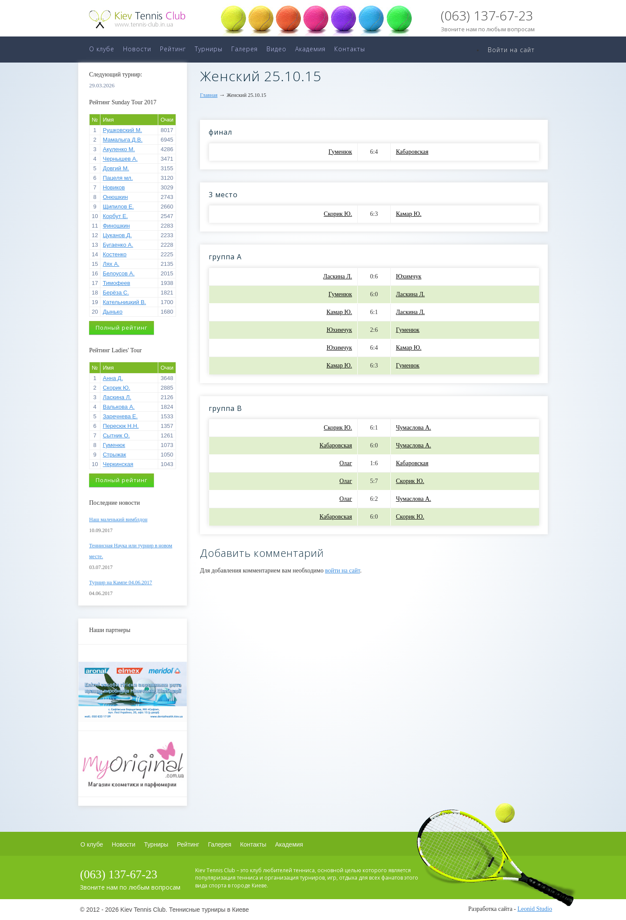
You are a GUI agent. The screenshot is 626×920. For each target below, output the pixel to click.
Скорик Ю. (116, 387)
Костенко (115, 254)
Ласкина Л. (117, 397)
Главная (208, 95)
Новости (137, 49)
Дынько (112, 311)
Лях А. (111, 264)
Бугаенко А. (118, 245)
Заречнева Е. (120, 416)
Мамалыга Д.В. (122, 139)
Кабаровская (412, 152)
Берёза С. (116, 292)
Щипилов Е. (118, 206)
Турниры (209, 49)
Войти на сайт (511, 50)
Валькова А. (118, 407)
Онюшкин (115, 197)
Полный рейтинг (121, 327)
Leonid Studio (534, 909)
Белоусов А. (118, 273)
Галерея (244, 49)
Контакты (349, 49)
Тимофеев (116, 283)
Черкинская (118, 464)
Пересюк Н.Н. (121, 426)
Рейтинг (173, 49)
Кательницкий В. (124, 302)
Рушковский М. (122, 130)
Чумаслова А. (413, 427)
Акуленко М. (119, 149)
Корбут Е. (115, 216)
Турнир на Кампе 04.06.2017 (120, 582)
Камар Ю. (409, 214)
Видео (276, 49)
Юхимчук (409, 276)
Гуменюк (114, 445)
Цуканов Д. (117, 235)
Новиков (114, 187)
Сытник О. (116, 435)
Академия (310, 49)
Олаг (346, 463)
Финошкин (116, 225)
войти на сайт (342, 570)
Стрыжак (114, 454)
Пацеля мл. (118, 178)
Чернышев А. (120, 159)
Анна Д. (113, 378)
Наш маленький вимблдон (118, 519)
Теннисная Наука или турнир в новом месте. (130, 551)
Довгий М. (116, 168)
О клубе (101, 49)
